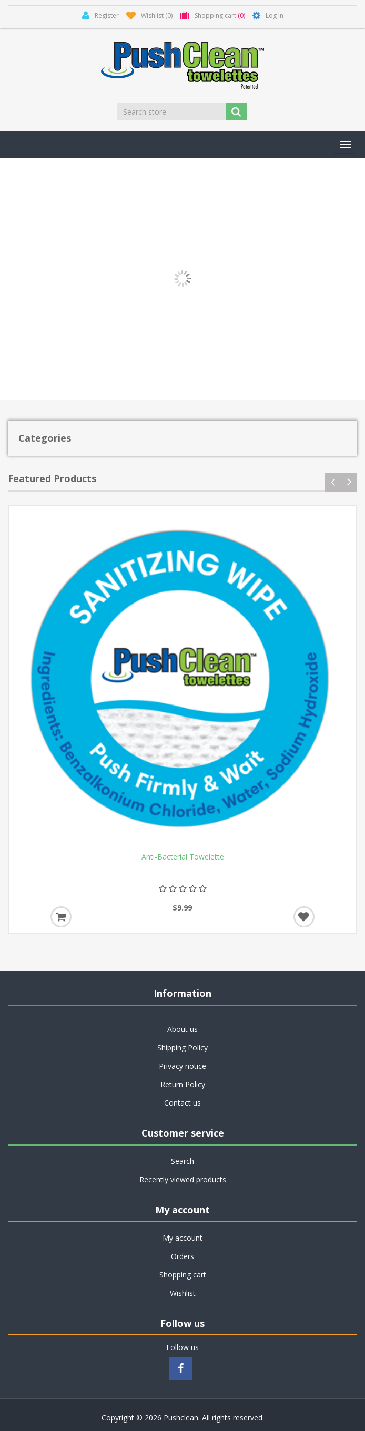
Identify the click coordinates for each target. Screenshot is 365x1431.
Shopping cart (182, 1275)
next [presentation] (349, 482)
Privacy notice (182, 1066)
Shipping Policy (182, 1047)
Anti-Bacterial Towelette (182, 857)
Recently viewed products (182, 1179)
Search (182, 1161)
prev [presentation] (333, 482)
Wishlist (183, 1293)
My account (182, 1238)
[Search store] (172, 111)
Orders (182, 1256)
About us (182, 1029)
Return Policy (182, 1084)
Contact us (182, 1103)
